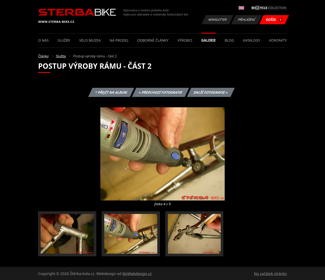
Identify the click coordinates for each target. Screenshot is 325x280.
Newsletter (217, 20)
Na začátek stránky (270, 273)
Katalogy (251, 40)
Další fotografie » (211, 92)
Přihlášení (246, 20)
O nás (43, 40)
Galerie (208, 40)
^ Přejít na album (111, 92)
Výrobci (184, 40)
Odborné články (153, 40)
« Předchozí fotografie (160, 92)
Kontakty (278, 40)
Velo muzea (90, 40)
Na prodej (119, 40)
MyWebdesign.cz (137, 273)
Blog (229, 40)
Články (43, 56)
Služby (64, 40)
